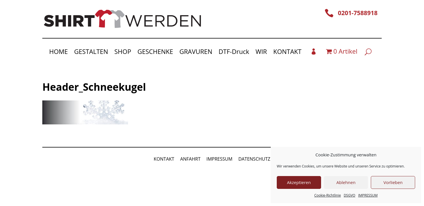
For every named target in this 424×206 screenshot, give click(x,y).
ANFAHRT (190, 159)
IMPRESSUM (368, 195)
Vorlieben (393, 182)
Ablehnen (346, 182)
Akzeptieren (299, 182)
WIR (261, 52)
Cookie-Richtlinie (327, 195)
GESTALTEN (91, 52)
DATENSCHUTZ (254, 159)
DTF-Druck (234, 52)
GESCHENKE (155, 52)
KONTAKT (287, 52)
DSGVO (349, 195)
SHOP (122, 52)
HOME (58, 52)
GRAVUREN (196, 52)
